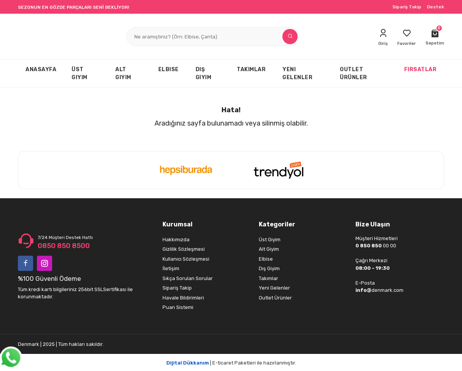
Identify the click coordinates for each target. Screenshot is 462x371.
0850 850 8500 (64, 246)
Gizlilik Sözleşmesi (183, 249)
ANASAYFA (40, 69)
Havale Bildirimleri (183, 298)
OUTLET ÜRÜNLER (353, 73)
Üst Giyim (269, 239)
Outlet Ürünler (275, 298)
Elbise (266, 259)
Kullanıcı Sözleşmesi (185, 259)
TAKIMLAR (251, 69)
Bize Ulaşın (372, 224)
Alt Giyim (269, 249)
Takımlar (268, 278)
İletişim (170, 268)
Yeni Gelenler (274, 288)
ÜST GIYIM (80, 73)
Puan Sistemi (177, 307)
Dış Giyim (269, 268)
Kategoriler (277, 224)
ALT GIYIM (123, 73)
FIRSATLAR (420, 69)
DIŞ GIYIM (204, 73)
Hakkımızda (176, 239)
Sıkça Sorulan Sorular (187, 278)
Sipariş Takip (406, 7)
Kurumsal (177, 224)
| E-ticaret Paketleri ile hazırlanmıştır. (231, 363)
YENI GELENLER (297, 73)
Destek (435, 7)
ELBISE (168, 69)
